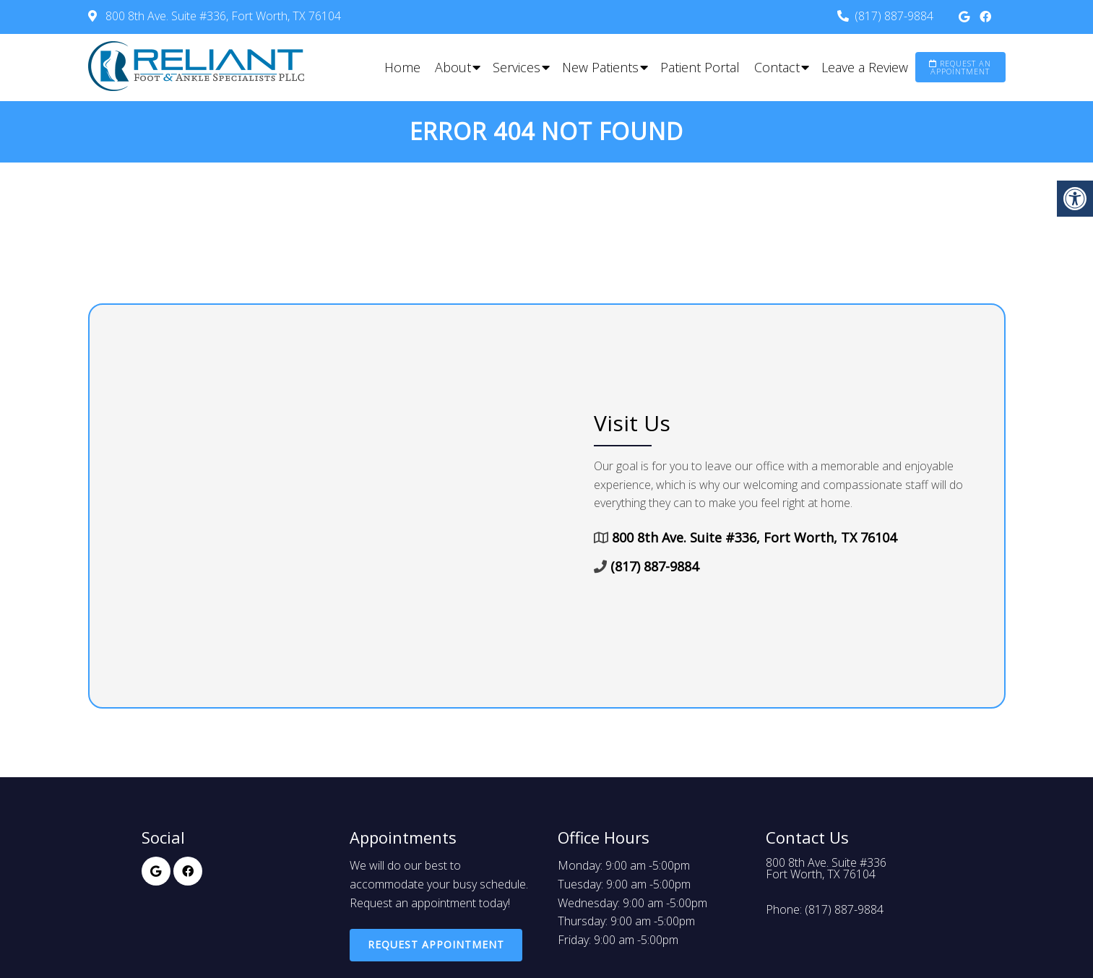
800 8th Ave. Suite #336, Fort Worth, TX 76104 (222, 16)
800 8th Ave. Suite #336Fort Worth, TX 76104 (826, 868)
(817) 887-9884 (894, 16)
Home (402, 67)
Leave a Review (864, 67)
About (453, 67)
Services (516, 67)
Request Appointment (436, 944)
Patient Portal (700, 67)
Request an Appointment (960, 67)
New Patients (600, 67)
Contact (777, 67)
